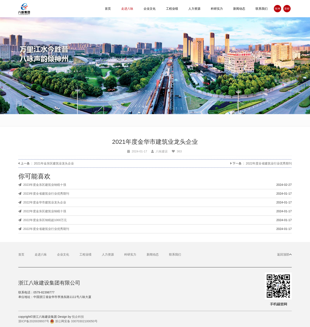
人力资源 (194, 8)
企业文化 (63, 254)
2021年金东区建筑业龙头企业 (54, 163)
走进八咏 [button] (127, 8)
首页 (108, 8)
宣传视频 (37, 121)
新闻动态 (239, 8)
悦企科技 (78, 316)
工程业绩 (85, 254)
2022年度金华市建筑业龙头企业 (42, 202)
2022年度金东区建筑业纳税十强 (42, 211)
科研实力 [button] (217, 8)
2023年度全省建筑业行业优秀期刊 (43, 193)
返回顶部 (284, 254)
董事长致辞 (115, 122)
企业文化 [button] (150, 8)
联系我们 (262, 8)
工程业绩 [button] (172, 8)
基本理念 (155, 123)
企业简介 (76, 121)
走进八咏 (41, 254)
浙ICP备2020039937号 (33, 321)
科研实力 (130, 254)
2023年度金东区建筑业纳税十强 (42, 184)
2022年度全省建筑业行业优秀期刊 (269, 163)
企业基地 (194, 124)
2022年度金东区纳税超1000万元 (42, 220)
